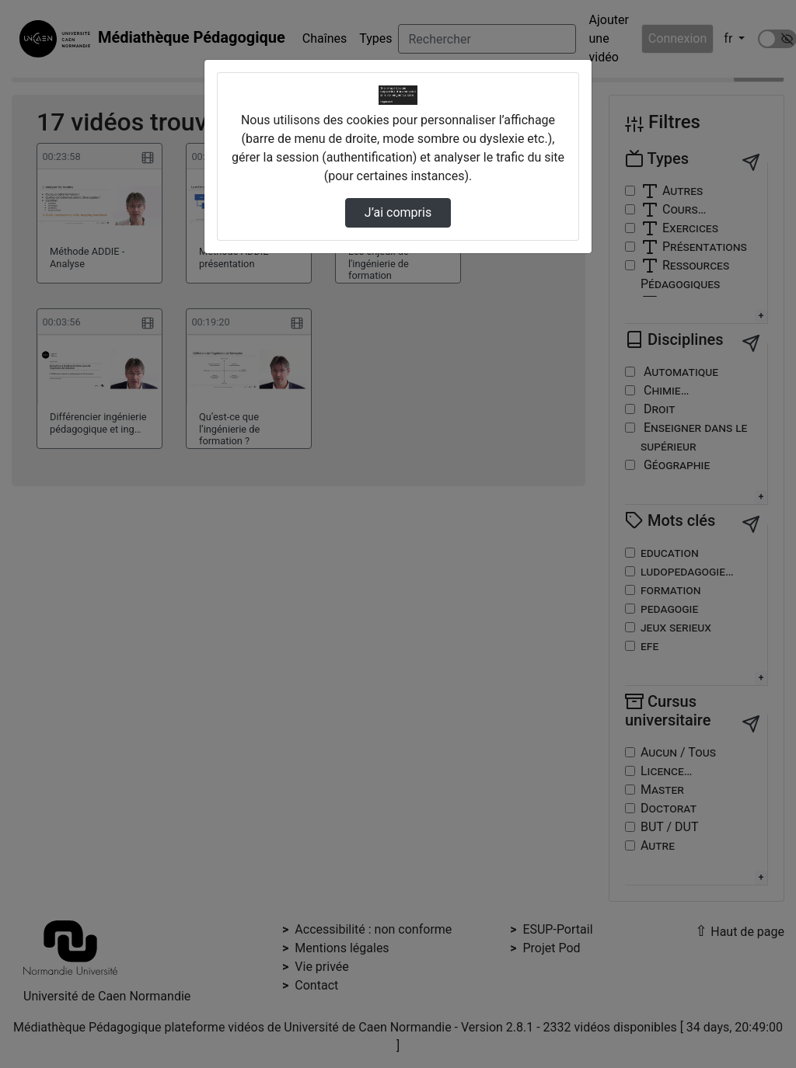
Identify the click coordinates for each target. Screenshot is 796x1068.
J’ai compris (398, 212)
